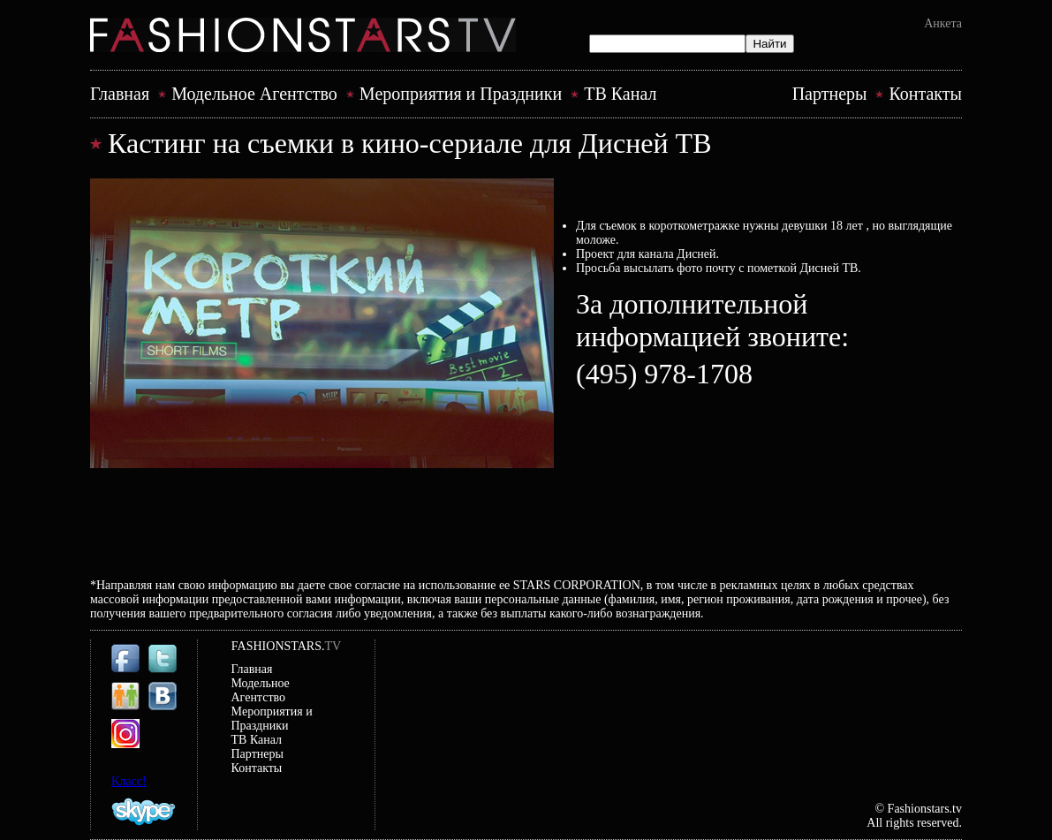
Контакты (925, 93)
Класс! (129, 781)
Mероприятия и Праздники (460, 93)
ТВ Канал (620, 93)
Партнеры (829, 93)
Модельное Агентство (254, 93)
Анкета (943, 23)
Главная (119, 93)
